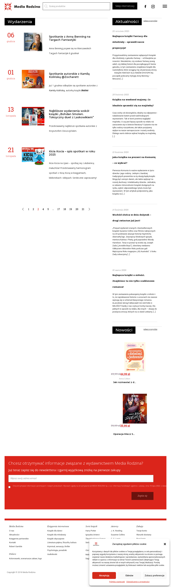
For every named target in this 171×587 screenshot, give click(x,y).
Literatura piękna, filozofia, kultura (61, 542)
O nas (11, 531)
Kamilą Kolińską (57, 90)
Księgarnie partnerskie (19, 538)
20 (77, 209)
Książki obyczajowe (55, 538)
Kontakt (12, 542)
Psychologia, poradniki (57, 550)
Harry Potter (91, 531)
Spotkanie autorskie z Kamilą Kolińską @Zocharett (69, 75)
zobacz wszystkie (150, 21)
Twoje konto (141, 531)
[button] (164, 544)
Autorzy (114, 526)
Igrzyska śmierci (93, 535)
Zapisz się (142, 495)
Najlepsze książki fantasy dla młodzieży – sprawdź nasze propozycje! (129, 42)
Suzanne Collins (118, 535)
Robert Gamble (15, 546)
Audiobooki (52, 554)
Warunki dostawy (143, 535)
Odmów (129, 575)
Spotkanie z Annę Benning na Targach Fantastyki (69, 38)
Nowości (123, 330)
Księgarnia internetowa (58, 526)
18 (65, 209)
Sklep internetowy (124, 6)
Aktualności (127, 21)
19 (71, 209)
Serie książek (91, 526)
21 (83, 209)
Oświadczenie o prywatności (137, 582)
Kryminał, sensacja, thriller (58, 546)
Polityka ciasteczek (117, 582)
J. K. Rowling (116, 531)
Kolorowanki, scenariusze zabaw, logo (25, 558)
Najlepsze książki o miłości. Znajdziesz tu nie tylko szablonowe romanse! (133, 281)
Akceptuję (104, 575)
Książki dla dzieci (54, 531)
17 (59, 209)
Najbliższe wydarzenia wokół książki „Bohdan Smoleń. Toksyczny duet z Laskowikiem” (71, 114)
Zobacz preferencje (154, 575)
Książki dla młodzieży (56, 535)
